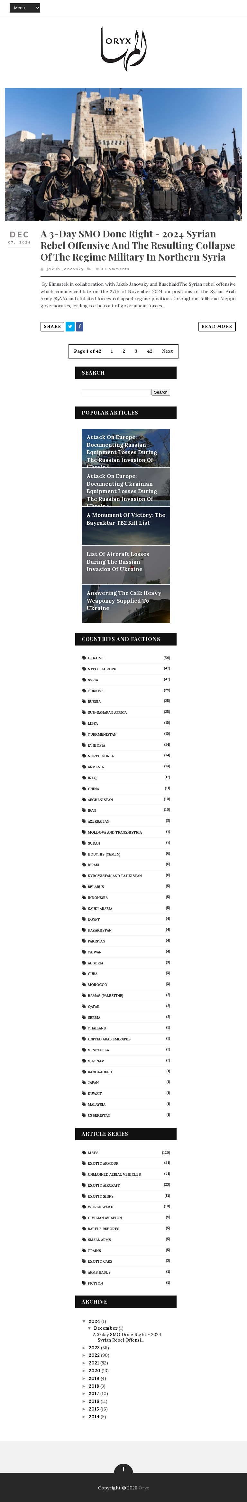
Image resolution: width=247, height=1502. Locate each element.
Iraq (92, 778)
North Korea (101, 756)
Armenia (96, 767)
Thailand (97, 1028)
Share (52, 326)
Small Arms (99, 1240)
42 (149, 351)
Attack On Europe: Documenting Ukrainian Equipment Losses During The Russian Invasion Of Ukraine (122, 491)
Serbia (94, 1017)
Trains (94, 1250)
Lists (93, 1152)
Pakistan (96, 941)
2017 (94, 1393)
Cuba (92, 973)
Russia (94, 701)
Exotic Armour (103, 1163)
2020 (95, 1370)
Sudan (94, 843)
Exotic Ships (101, 1196)
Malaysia (96, 1104)
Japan (93, 1082)
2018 (94, 1386)
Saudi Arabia (100, 908)
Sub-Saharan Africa (107, 712)
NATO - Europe (102, 669)
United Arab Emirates (109, 1039)
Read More (217, 326)
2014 (95, 1416)
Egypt (94, 919)
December (106, 1328)
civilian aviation (105, 1218)
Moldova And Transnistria (115, 832)
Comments (114, 269)
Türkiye (96, 690)
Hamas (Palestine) (105, 995)
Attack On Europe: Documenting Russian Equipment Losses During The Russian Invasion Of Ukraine (122, 452)
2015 (94, 1409)
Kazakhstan (100, 930)
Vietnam (96, 1060)
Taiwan (95, 952)
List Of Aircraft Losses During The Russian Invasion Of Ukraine (118, 561)
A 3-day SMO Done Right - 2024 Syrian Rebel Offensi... (127, 1337)
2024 (95, 1321)
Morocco (97, 984)
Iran (92, 810)
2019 (95, 1378)
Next (167, 351)
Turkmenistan (102, 734)
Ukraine (96, 658)
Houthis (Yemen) (104, 854)
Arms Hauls (99, 1272)
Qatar (93, 1006)
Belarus (96, 887)
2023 (95, 1347)
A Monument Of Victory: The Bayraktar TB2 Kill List (126, 519)
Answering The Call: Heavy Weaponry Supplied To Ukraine (124, 600)
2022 (95, 1355)
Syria (93, 679)
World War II (101, 1207)
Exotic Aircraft (104, 1185)
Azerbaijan (98, 821)
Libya (93, 723)
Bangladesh (100, 1071)
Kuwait (95, 1093)
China (93, 788)
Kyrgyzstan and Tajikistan (115, 876)
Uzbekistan (99, 1115)
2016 (95, 1401)
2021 (94, 1363)
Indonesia (98, 897)
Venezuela (98, 1050)
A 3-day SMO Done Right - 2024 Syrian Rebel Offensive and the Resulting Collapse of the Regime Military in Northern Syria (138, 245)
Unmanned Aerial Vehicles (114, 1174)
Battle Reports (103, 1229)
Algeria (95, 963)
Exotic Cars (100, 1261)
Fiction (95, 1283)
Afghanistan (100, 799)
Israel (94, 865)
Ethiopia (96, 745)
